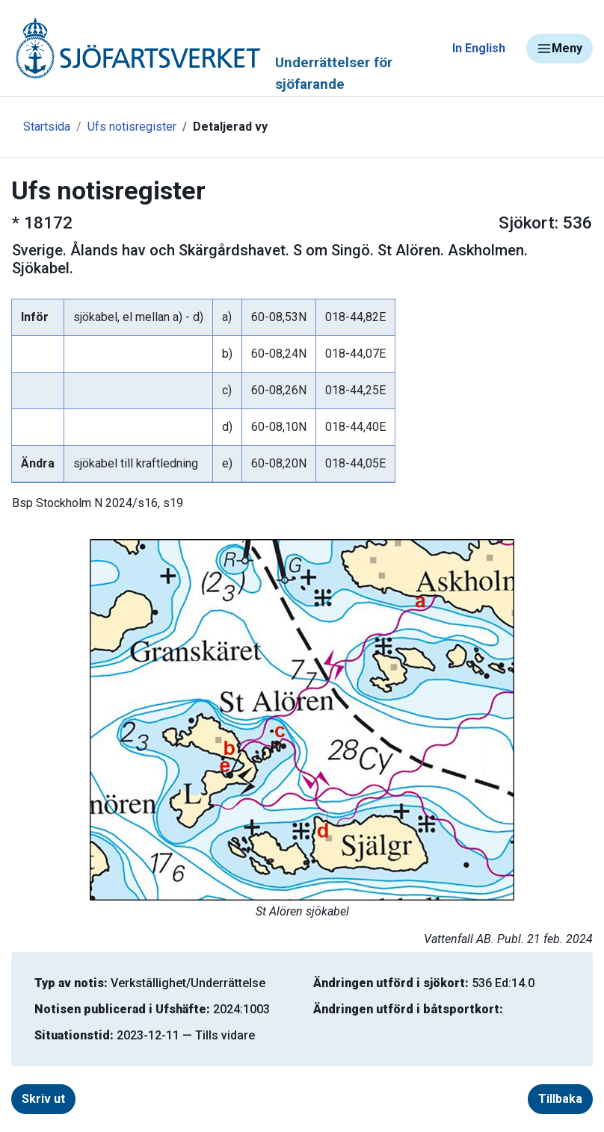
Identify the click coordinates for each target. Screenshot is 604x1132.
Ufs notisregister (131, 126)
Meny (559, 48)
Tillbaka (560, 1099)
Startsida (46, 126)
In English (478, 48)
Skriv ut (43, 1099)
